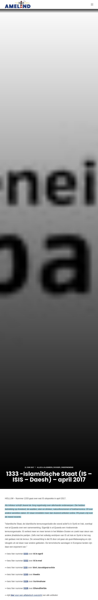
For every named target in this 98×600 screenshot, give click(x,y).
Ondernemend (67, 467)
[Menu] (92, 4)
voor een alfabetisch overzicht (26, 595)
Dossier (56, 467)
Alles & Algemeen (44, 467)
